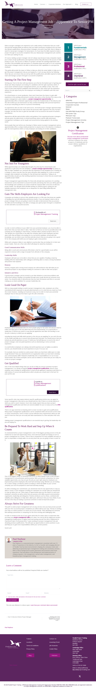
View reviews (13, 665)
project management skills (22, 517)
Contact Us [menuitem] (52, 639)
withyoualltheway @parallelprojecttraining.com (81, 668)
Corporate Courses (72, 105)
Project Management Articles (76, 120)
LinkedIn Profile (17, 541)
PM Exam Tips (71, 116)
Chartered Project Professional (76, 103)
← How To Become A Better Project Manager (18, 617)
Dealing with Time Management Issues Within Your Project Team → (54, 618)
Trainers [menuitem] (28, 639)
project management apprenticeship (40, 99)
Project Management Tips (75, 122)
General (68, 107)
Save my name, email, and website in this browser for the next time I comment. (27, 597)
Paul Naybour (48, 27)
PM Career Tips (71, 114)
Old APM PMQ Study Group (75, 111)
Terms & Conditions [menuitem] (32, 645)
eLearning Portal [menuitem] (54, 642)
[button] (45, 4)
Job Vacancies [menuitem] (53, 645)
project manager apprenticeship (42, 168)
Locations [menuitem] (29, 642)
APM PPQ (69, 100)
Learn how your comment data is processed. (44, 605)
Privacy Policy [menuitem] (30, 649)
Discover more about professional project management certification (77, 137)
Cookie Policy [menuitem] (53, 649)
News (68, 109)
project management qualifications (38, 368)
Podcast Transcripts (73, 118)
